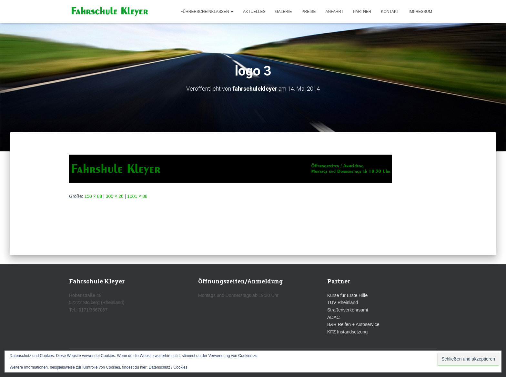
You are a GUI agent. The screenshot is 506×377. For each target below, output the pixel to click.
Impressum (420, 11)
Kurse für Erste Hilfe (347, 295)
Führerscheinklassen (206, 11)
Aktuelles (254, 11)
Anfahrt (335, 11)
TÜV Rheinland (342, 302)
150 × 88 (93, 196)
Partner (362, 11)
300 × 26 (115, 196)
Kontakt (390, 11)
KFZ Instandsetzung (347, 331)
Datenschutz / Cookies (168, 367)
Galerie (283, 11)
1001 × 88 (137, 196)
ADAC (333, 317)
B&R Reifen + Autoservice (353, 324)
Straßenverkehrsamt (347, 309)
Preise (308, 11)
